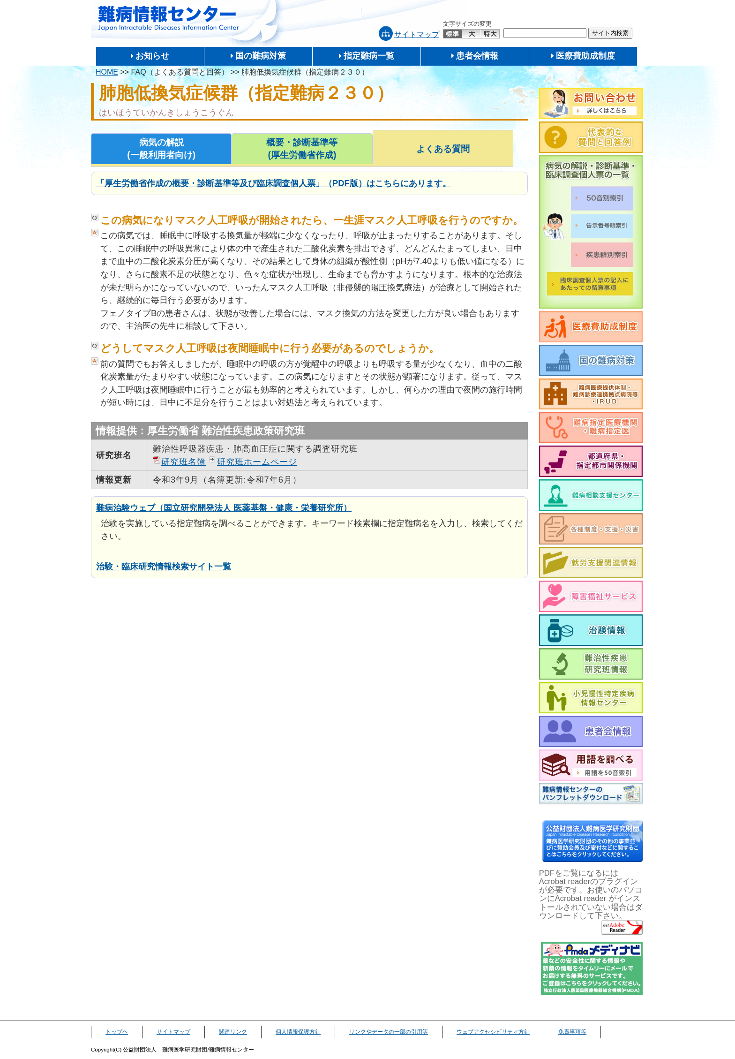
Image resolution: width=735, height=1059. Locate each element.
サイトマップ (416, 34)
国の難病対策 (260, 56)
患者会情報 (477, 56)
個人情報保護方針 (298, 1032)
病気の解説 (161, 149)
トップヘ (116, 1032)
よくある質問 (443, 149)
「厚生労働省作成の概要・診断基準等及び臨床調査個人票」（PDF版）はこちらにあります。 (273, 183)
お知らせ (152, 56)
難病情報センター (168, 18)
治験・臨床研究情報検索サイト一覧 (163, 566)
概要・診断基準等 (302, 149)
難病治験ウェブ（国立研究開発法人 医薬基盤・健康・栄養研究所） (224, 508)
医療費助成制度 (585, 56)
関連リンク (233, 1032)
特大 (490, 34)
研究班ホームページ (257, 462)
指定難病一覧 (369, 56)
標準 (452, 34)
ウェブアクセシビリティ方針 (493, 1032)
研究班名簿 (183, 462)
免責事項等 (572, 1032)
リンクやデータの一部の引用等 (388, 1032)
